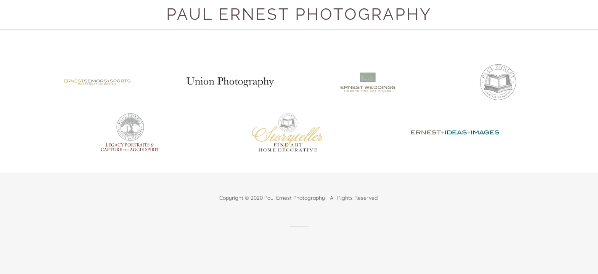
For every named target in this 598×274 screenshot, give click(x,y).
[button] (299, 15)
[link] (97, 81)
